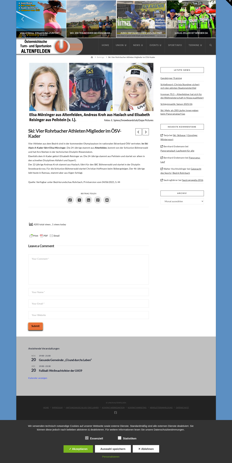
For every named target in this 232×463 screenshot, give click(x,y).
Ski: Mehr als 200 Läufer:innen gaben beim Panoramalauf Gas (179, 112)
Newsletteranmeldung (161, 407)
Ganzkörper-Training (171, 78)
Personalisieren (110, 456)
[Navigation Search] (210, 45)
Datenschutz (182, 407)
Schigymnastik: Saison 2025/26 (176, 104)
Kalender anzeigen (37, 378)
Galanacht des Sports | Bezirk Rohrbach (180, 170)
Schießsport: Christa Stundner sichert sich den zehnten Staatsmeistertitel (179, 86)
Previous (23, 19)
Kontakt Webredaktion (113, 407)
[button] (229, 3)
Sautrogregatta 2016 (192, 180)
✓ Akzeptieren (78, 448)
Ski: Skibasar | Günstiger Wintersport (179, 137)
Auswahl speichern (112, 448)
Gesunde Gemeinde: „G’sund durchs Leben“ (65, 360)
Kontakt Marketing (137, 407)
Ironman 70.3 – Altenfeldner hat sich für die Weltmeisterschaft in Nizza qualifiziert (182, 96)
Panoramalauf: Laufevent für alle (177, 150)
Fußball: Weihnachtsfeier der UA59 (60, 370)
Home (46, 407)
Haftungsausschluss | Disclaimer (82, 407)
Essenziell (94, 438)
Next (208, 19)
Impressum (57, 407)
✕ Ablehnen (146, 448)
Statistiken (127, 438)
